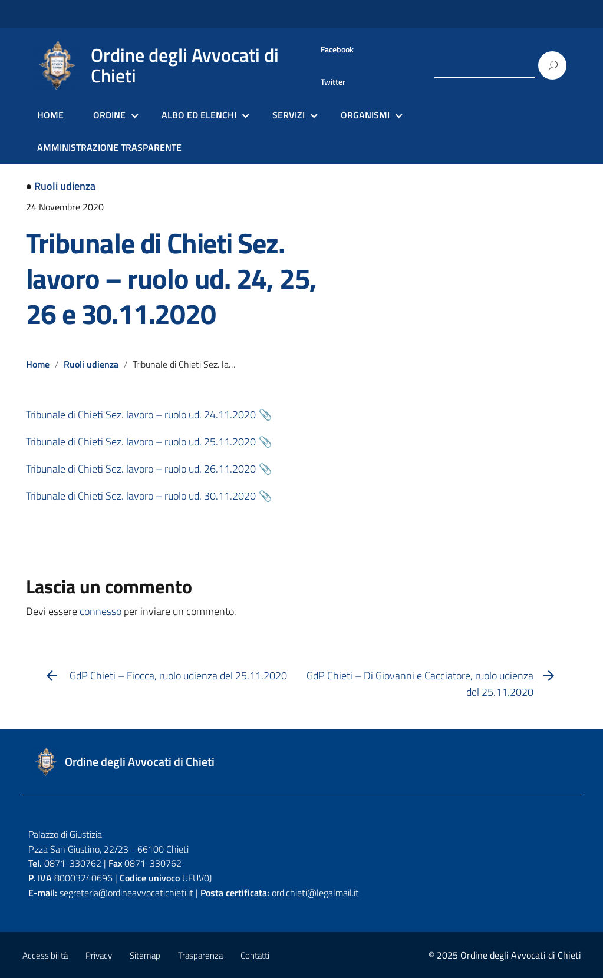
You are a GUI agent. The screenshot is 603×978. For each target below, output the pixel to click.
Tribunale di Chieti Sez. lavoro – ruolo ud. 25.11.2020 (141, 442)
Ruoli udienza (64, 186)
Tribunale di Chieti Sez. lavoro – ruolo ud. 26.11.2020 (141, 469)
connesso (100, 611)
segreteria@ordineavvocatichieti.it (126, 893)
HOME (50, 115)
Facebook (337, 49)
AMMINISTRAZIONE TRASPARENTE (109, 147)
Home (38, 364)
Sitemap (145, 955)
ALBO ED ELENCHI (199, 115)
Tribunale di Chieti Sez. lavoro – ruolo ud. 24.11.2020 (141, 414)
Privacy (98, 955)
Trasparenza (200, 955)
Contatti (254, 955)
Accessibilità (45, 955)
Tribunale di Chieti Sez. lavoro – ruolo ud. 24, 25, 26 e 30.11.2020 (171, 278)
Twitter (333, 81)
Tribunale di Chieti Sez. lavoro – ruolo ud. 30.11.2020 (141, 496)
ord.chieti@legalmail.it (315, 893)
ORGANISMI (365, 115)
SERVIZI (288, 115)
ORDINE (109, 115)
